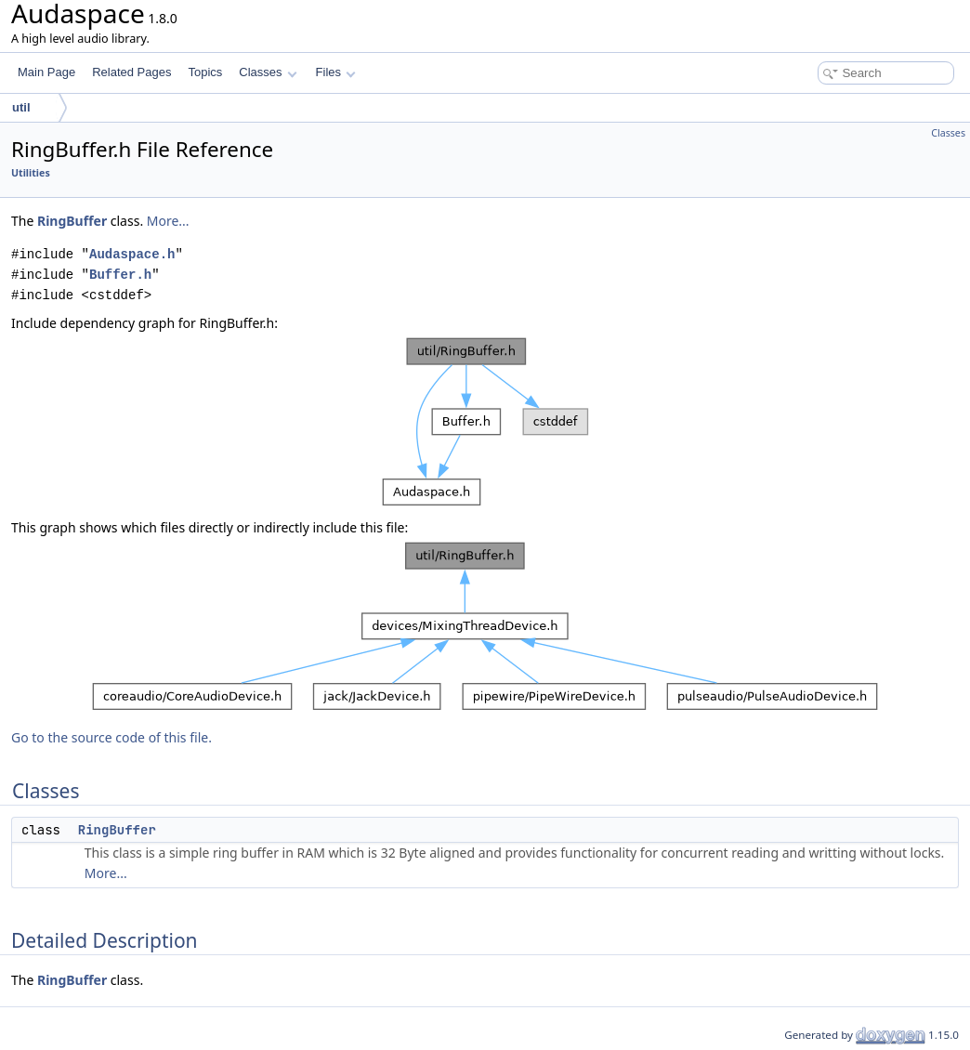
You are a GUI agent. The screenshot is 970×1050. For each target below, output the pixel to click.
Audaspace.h (132, 254)
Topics (205, 72)
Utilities (30, 172)
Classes (267, 72)
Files (336, 72)
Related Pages (131, 72)
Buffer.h (120, 274)
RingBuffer (72, 221)
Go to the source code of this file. (111, 737)
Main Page (46, 72)
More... (168, 221)
